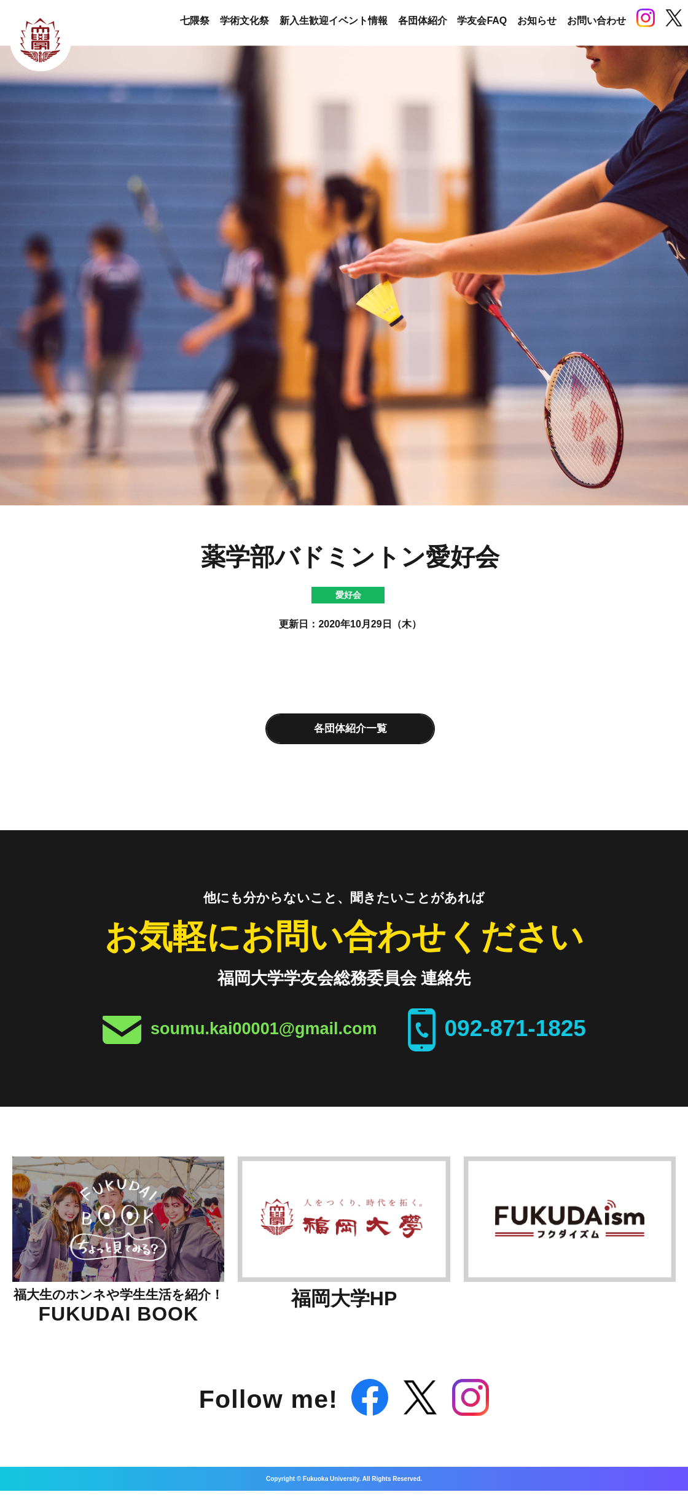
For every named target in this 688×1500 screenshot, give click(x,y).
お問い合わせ (596, 20)
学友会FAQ (482, 20)
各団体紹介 (422, 20)
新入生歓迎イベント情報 (334, 20)
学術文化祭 (244, 20)
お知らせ (537, 20)
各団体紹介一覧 (350, 728)
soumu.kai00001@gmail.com (263, 1028)
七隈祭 (194, 20)
